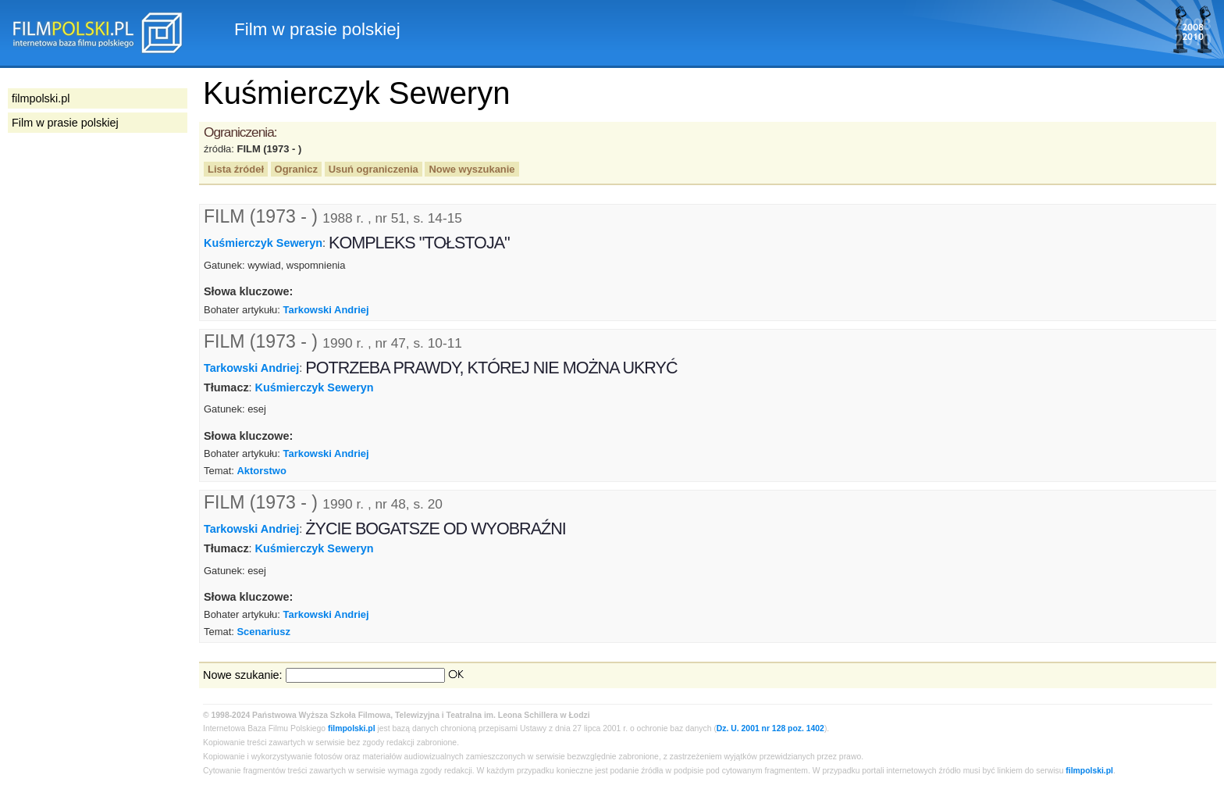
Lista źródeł (236, 169)
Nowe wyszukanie (471, 169)
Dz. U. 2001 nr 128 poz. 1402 (770, 728)
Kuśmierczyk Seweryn (263, 243)
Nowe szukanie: (243, 675)
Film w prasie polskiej (65, 122)
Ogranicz (296, 169)
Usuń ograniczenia (373, 169)
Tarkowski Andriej (326, 310)
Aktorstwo (261, 471)
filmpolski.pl (351, 728)
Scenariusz (263, 631)
